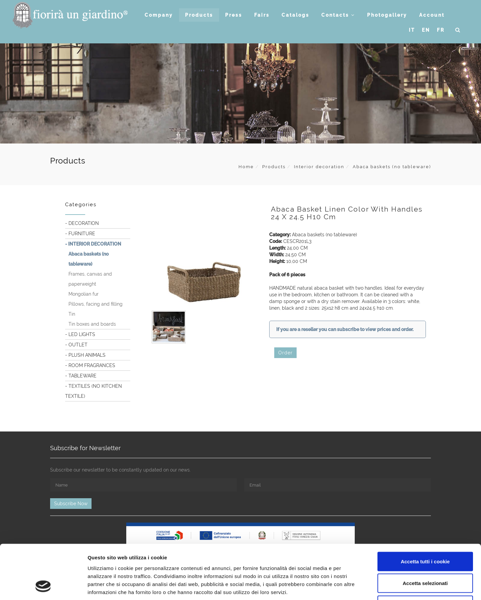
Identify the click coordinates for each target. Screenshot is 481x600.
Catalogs (295, 15)
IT (412, 30)
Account (432, 15)
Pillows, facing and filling (95, 304)
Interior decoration (319, 166)
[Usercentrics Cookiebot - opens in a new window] (43, 587)
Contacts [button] (338, 15)
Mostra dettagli (351, 587)
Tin (71, 314)
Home (246, 166)
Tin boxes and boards (92, 324)
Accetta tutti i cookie (425, 512)
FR (441, 30)
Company (159, 15)
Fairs (262, 15)
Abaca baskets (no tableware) (392, 166)
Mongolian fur (83, 294)
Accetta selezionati (425, 534)
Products (199, 15)
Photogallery (387, 15)
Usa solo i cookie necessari (425, 556)
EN (426, 30)
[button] (458, 30)
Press (233, 15)
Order (285, 352)
